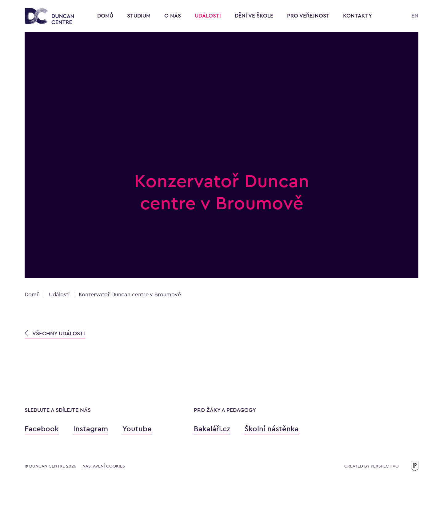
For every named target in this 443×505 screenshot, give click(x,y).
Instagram (90, 428)
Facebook (42, 428)
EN (414, 15)
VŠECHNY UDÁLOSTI (55, 333)
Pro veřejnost (309, 15)
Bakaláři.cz (212, 428)
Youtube (137, 428)
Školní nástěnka (272, 428)
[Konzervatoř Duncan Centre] (49, 16)
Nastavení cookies (103, 466)
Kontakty (357, 15)
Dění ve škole (255, 15)
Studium (139, 15)
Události (208, 15)
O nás (173, 15)
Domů (105, 15)
